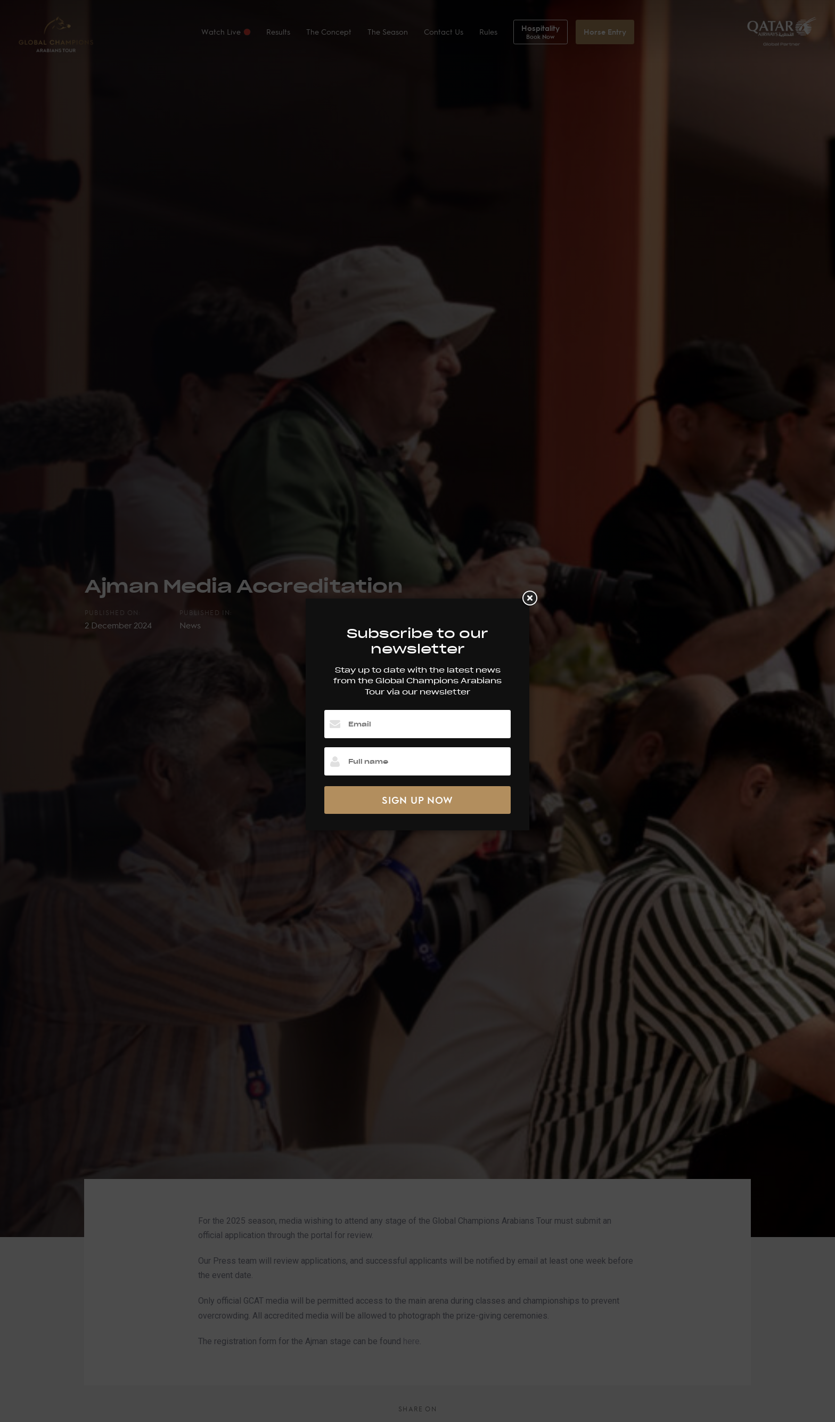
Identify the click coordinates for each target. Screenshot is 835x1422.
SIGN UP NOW (417, 800)
